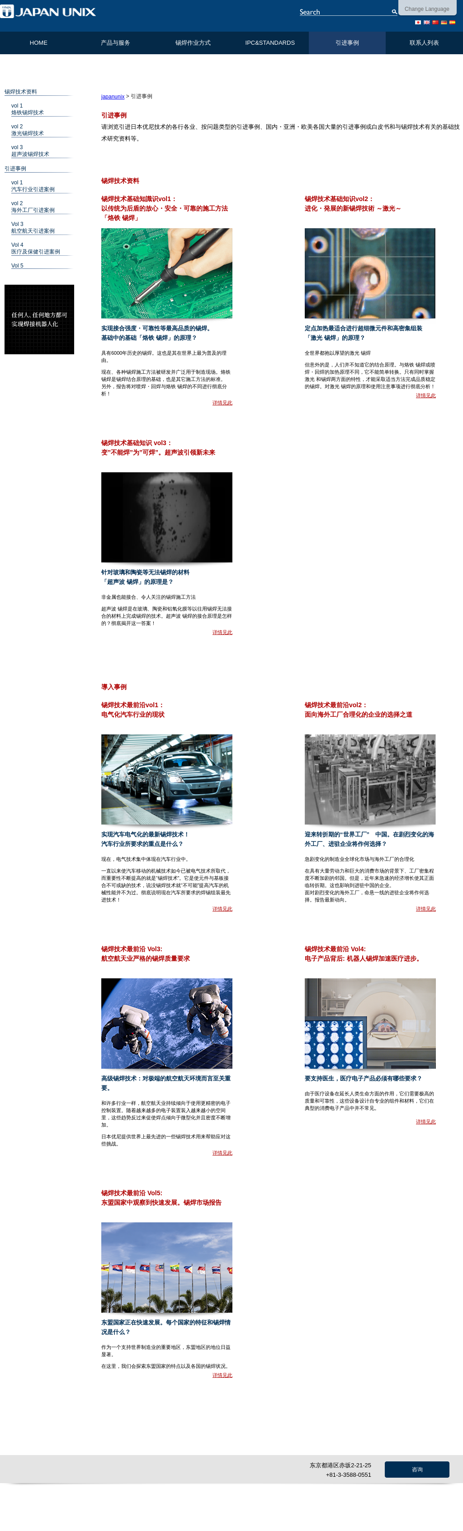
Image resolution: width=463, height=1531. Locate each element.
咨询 (417, 1469)
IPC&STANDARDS (270, 42)
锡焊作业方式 (193, 42)
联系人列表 (424, 42)
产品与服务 (115, 42)
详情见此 (222, 402)
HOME (38, 42)
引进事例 (347, 42)
